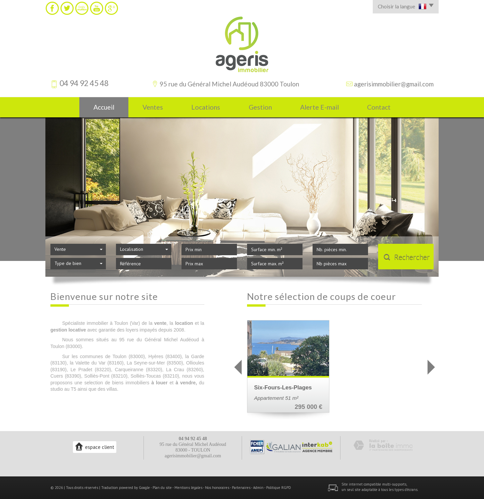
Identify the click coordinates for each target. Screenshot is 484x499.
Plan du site (162, 487)
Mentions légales (188, 487)
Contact (379, 107)
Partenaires (241, 487)
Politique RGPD (278, 487)
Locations (205, 107)
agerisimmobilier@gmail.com (394, 84)
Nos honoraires (217, 487)
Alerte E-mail (319, 107)
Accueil (103, 107)
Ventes (153, 107)
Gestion (260, 107)
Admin (258, 487)
